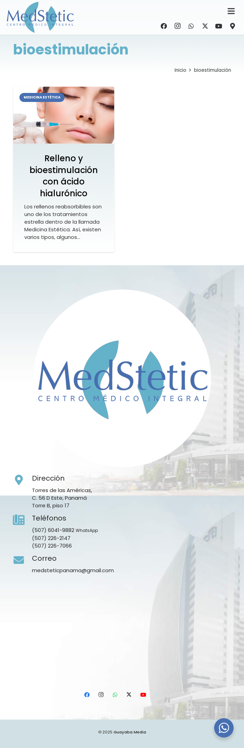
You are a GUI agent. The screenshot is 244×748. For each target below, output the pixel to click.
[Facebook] (164, 26)
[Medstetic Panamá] (40, 17)
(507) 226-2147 (51, 538)
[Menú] (231, 11)
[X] (205, 26)
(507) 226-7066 (52, 545)
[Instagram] (177, 26)
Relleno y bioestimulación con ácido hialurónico (64, 176)
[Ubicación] (232, 26)
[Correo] (22, 560)
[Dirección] (22, 480)
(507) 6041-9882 (53, 530)
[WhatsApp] (191, 26)
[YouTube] (218, 26)
